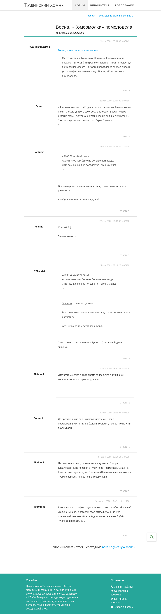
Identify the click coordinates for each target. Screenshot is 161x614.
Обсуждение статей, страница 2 (116, 15)
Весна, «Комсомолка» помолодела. (78, 50)
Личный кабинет (123, 586)
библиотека (100, 5)
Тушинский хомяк (43, 5)
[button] (151, 537)
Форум (92, 15)
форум (80, 5)
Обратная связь (123, 607)
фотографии (124, 5)
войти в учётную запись (118, 547)
